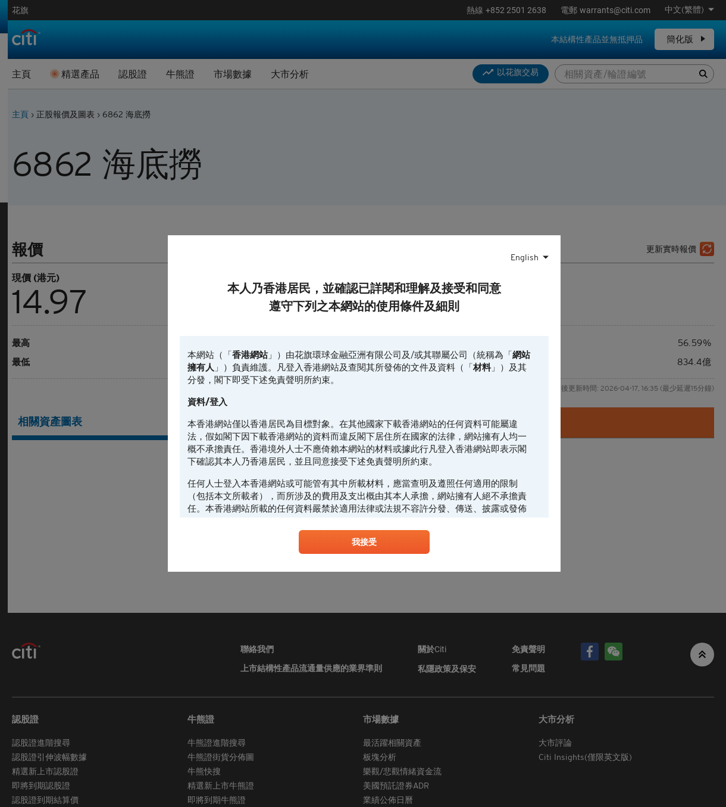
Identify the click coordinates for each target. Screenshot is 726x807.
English (525, 256)
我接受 (364, 543)
